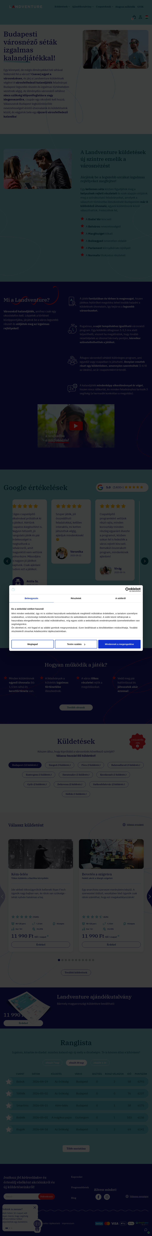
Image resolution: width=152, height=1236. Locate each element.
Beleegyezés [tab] (31, 598)
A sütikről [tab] (120, 598)
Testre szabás (76, 644)
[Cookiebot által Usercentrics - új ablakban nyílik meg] (128, 589)
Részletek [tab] (76, 598)
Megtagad (32, 644)
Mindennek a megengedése (119, 644)
